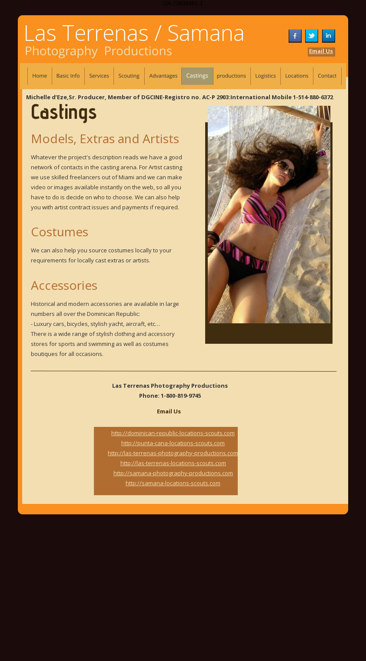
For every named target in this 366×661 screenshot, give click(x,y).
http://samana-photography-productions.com (173, 473)
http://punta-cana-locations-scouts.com (173, 443)
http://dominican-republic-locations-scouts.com (173, 433)
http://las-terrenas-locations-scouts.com (173, 463)
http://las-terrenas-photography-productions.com (173, 453)
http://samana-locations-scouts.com (173, 483)
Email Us (321, 51)
